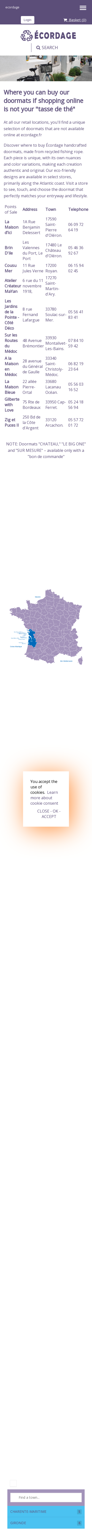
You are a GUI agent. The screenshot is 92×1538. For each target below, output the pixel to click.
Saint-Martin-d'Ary (52, 288)
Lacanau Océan (53, 389)
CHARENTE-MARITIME (46, 1511)
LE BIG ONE (73, 444)
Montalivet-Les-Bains (56, 345)
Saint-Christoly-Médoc (54, 369)
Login (27, 19)
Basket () (75, 19)
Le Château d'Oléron (53, 250)
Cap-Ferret (55, 404)
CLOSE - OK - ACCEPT (49, 813)
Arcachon (54, 425)
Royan (51, 271)
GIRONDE (46, 1523)
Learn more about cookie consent (44, 798)
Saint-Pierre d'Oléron (53, 230)
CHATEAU (49, 444)
